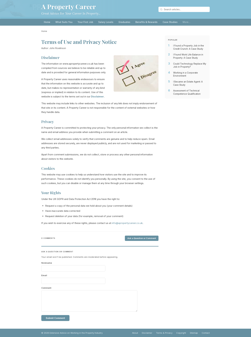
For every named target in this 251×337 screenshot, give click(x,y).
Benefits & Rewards (146, 22)
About (135, 333)
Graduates (124, 22)
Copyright (181, 333)
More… (186, 22)
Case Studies (170, 22)
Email (44, 275)
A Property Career (68, 6)
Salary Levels (105, 22)
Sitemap (194, 333)
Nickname (46, 263)
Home (47, 22)
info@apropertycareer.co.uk (127, 223)
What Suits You (64, 22)
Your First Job (85, 22)
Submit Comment (55, 318)
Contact (206, 333)
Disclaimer (147, 333)
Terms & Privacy (164, 333)
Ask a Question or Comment (141, 238)
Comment (46, 288)
